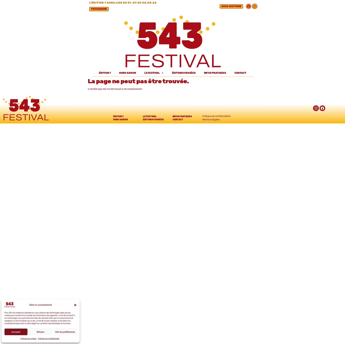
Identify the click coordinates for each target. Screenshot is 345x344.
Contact (240, 73)
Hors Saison (127, 73)
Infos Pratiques (215, 73)
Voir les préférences (65, 332)
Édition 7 (105, 73)
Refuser (40, 332)
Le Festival (154, 73)
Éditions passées (183, 73)
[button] (75, 305)
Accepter (15, 332)
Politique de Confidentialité (48, 339)
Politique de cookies (28, 339)
